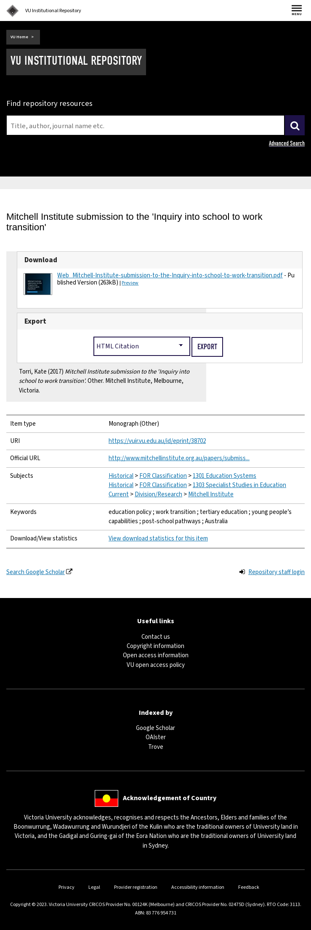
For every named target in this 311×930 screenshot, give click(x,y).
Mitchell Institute (211, 494)
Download (40, 260)
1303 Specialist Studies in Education (239, 485)
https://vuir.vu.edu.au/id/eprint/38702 (157, 441)
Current (119, 494)
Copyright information (155, 646)
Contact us (155, 636)
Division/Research (158, 494)
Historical (121, 476)
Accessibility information (197, 887)
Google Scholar (155, 728)
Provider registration (135, 887)
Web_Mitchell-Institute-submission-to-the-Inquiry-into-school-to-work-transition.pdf (169, 275)
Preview (130, 283)
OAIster (156, 737)
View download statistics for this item (158, 538)
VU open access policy (156, 665)
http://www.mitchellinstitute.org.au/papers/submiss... (179, 458)
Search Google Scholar (35, 572)
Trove (155, 747)
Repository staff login (276, 572)
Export (35, 321)
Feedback (248, 887)
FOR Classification (163, 476)
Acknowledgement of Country (169, 798)
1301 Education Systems (224, 476)
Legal (94, 887)
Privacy (66, 887)
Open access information (156, 655)
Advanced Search (287, 143)
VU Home (19, 37)
